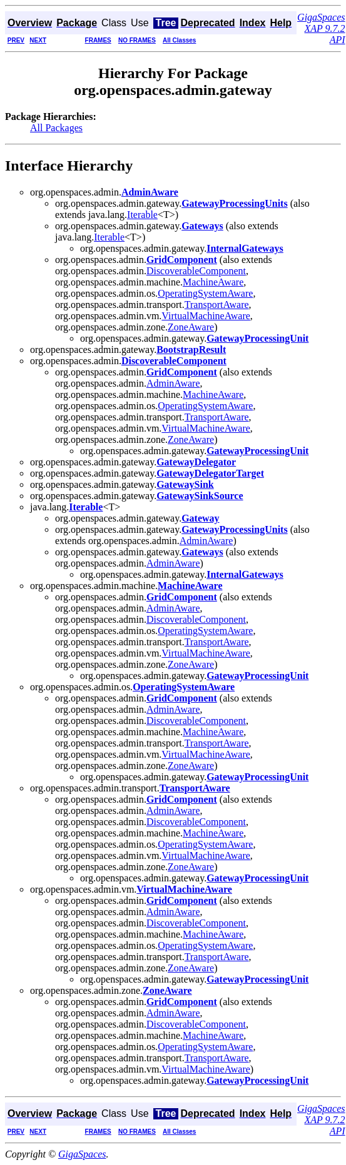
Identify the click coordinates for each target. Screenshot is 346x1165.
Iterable (142, 214)
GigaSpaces (82, 1154)
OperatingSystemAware (205, 293)
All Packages (56, 127)
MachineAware (213, 282)
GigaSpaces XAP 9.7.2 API (321, 28)
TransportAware (217, 304)
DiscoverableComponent (196, 270)
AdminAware (173, 383)
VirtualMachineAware (205, 315)
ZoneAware (191, 327)
